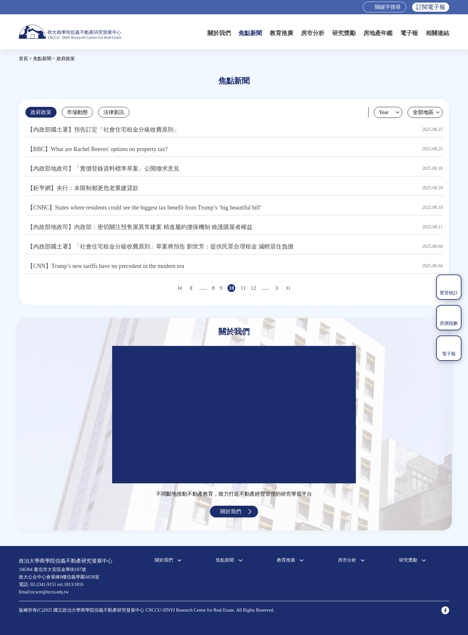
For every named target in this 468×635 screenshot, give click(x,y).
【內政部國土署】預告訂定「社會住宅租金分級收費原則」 (103, 129)
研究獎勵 (344, 33)
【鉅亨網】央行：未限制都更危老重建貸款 (82, 188)
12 (253, 288)
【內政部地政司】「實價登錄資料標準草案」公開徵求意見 (103, 168)
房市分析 (312, 33)
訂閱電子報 (430, 7)
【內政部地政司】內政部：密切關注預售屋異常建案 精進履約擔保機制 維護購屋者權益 (140, 227)
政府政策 (41, 112)
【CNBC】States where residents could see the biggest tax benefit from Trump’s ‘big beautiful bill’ (144, 207)
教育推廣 (281, 33)
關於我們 (219, 33)
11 (242, 288)
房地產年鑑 (378, 33)
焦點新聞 (250, 33)
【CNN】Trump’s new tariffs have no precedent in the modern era (105, 266)
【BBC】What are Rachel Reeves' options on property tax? (97, 149)
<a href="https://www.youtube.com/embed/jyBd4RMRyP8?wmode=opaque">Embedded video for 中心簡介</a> (234, 414)
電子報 (409, 33)
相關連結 (437, 33)
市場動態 (77, 112)
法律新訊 (113, 112)
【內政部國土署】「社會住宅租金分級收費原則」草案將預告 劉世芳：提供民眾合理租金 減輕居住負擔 (160, 246)
